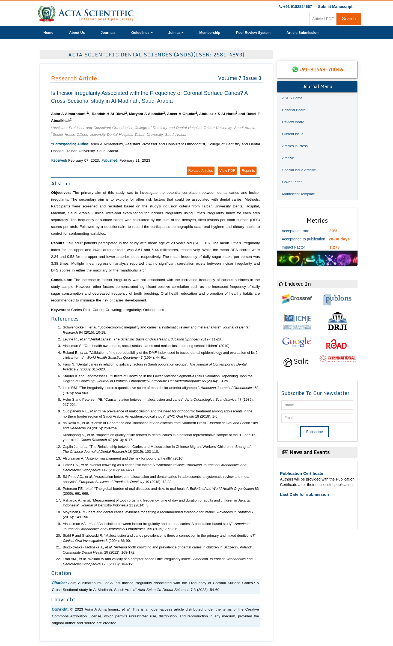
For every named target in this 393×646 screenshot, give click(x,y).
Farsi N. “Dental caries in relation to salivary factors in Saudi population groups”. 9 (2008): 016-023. (154, 367)
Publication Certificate (301, 473)
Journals (108, 33)
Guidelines (141, 33)
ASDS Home (292, 98)
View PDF (227, 170)
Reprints (248, 170)
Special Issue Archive (299, 170)
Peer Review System (253, 33)
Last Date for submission (304, 494)
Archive (288, 158)
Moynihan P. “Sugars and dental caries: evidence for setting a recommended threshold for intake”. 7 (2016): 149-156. (158, 514)
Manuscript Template (298, 194)
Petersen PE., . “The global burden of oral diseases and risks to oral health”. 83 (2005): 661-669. (161, 491)
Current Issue (292, 134)
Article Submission (302, 33)
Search (349, 18)
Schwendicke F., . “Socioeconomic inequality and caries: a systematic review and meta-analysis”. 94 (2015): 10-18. (156, 329)
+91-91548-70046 (321, 69)
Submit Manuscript (335, 6)
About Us (77, 33)
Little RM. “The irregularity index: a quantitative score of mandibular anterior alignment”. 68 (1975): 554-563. (160, 390)
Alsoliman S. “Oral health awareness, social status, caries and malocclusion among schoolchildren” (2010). (146, 346)
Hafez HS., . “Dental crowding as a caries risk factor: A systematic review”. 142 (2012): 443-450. (154, 467)
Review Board (293, 122)
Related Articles (200, 170)
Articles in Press (295, 146)
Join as (176, 33)
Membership (209, 33)
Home (48, 33)
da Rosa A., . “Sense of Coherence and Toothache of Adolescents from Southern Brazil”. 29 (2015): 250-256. (160, 425)
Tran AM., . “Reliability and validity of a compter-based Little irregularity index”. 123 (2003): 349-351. (157, 561)
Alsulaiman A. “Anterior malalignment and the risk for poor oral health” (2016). (123, 458)
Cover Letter (292, 182)
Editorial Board (293, 110)
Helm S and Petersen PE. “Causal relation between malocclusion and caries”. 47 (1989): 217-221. (158, 402)
